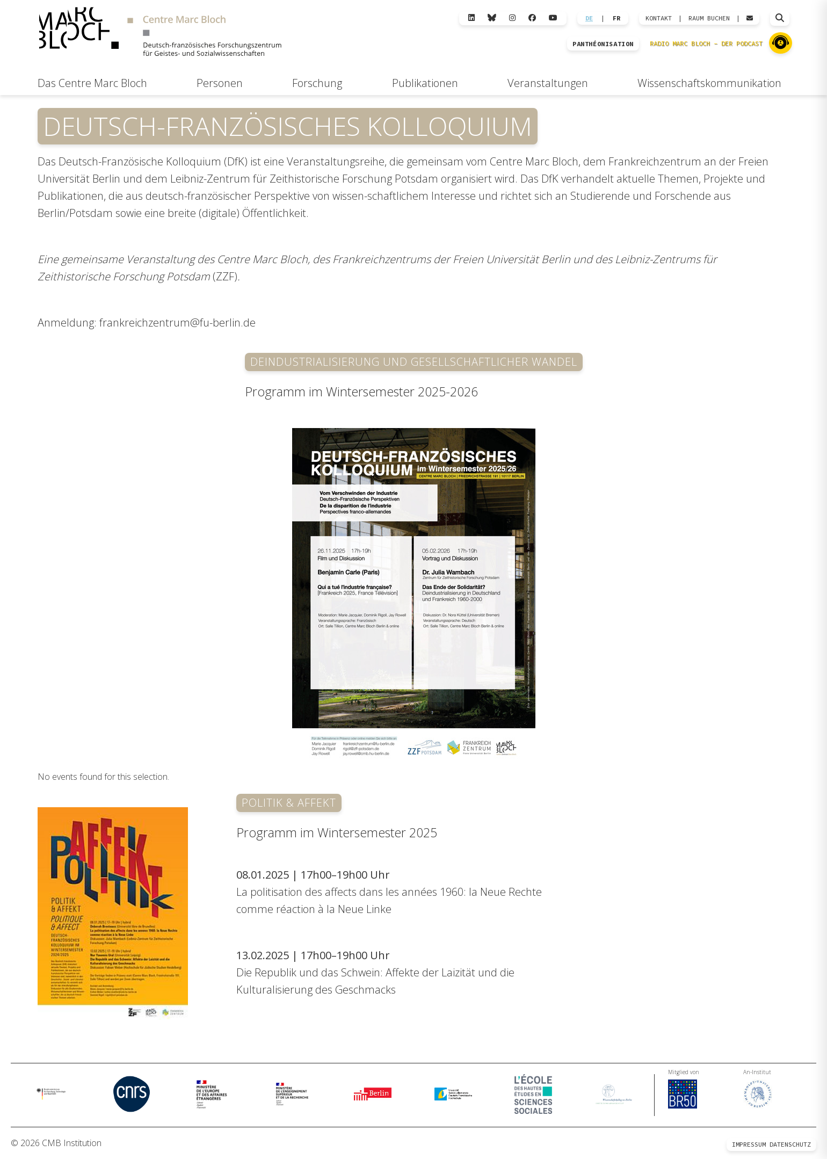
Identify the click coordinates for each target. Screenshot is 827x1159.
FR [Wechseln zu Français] (616, 18)
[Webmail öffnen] (749, 18)
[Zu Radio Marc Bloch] (780, 43)
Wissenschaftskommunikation (709, 83)
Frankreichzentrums (381, 259)
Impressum (749, 1144)
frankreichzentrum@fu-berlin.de (177, 322)
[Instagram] (512, 18)
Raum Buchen (709, 18)
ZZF (225, 276)
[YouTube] (553, 18)
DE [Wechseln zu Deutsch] (589, 18)
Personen (220, 83)
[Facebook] (532, 18)
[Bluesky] (492, 18)
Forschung (317, 83)
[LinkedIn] (471, 18)
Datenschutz (790, 1144)
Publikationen (425, 83)
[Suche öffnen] (779, 18)
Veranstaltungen (547, 83)
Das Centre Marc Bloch (92, 83)
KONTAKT (658, 18)
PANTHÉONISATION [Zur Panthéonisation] (603, 44)
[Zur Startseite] (160, 33)
